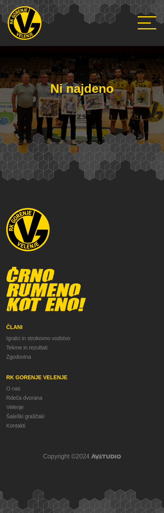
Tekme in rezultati (26, 347)
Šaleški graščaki (25, 416)
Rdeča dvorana (24, 398)
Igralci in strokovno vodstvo (38, 338)
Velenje (15, 407)
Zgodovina (18, 357)
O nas (13, 388)
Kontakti (15, 426)
